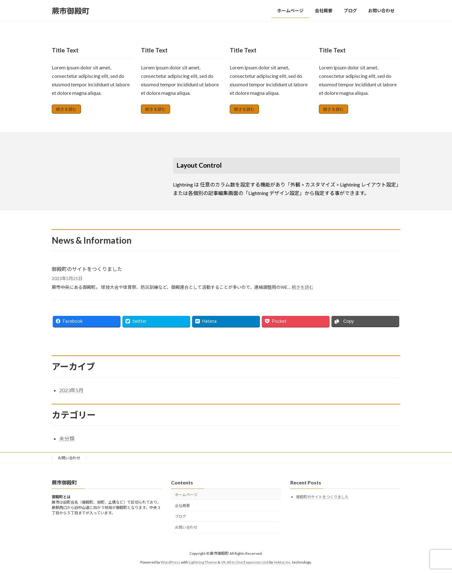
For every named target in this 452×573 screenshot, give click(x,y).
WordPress (170, 562)
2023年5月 (71, 390)
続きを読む (66, 109)
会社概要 (182, 505)
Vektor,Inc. (283, 562)
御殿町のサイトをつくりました (87, 269)
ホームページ (186, 494)
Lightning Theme (203, 562)
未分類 (66, 438)
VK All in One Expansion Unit (245, 562)
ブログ (180, 516)
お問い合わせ (69, 458)
